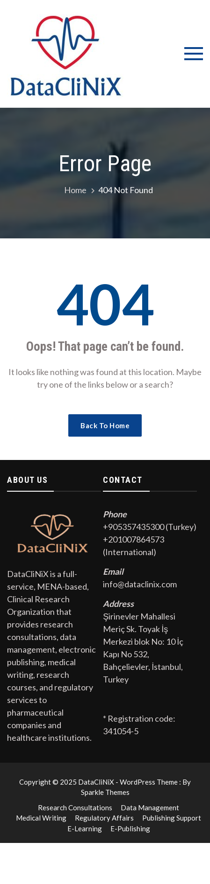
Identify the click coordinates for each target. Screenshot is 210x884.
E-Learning (84, 828)
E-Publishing (130, 828)
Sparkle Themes (105, 792)
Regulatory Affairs (104, 818)
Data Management (150, 807)
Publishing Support (171, 818)
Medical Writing (41, 818)
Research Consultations (75, 807)
